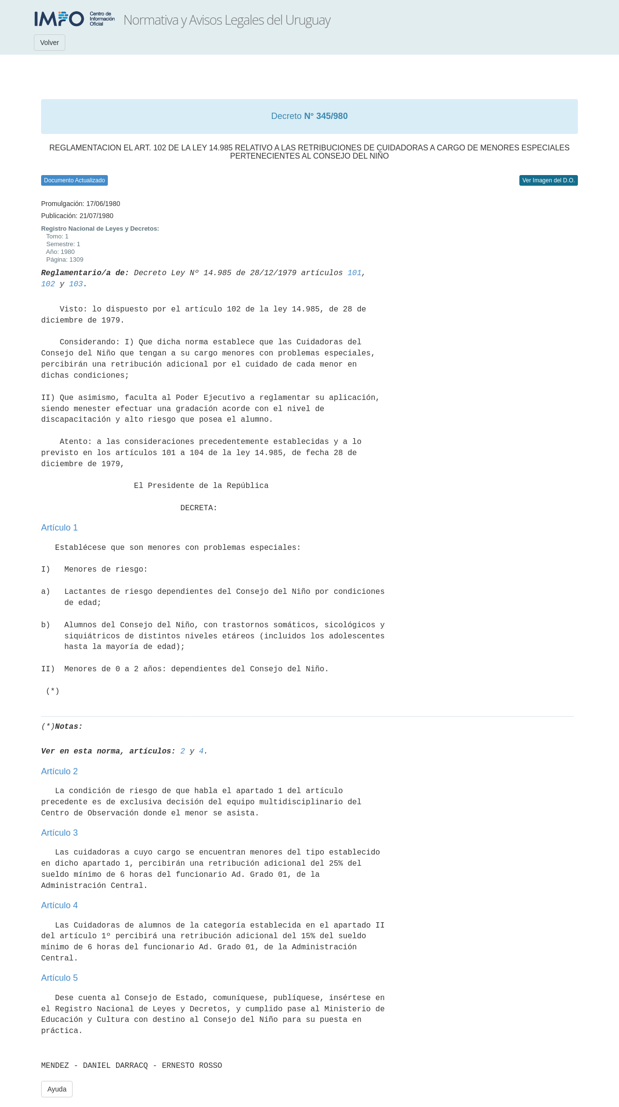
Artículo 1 (59, 527)
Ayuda (56, 1089)
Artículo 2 (59, 771)
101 (355, 273)
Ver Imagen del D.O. (548, 180)
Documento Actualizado (74, 180)
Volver (49, 42)
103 (76, 284)
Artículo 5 (59, 978)
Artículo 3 (59, 833)
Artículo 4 (59, 905)
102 (48, 284)
